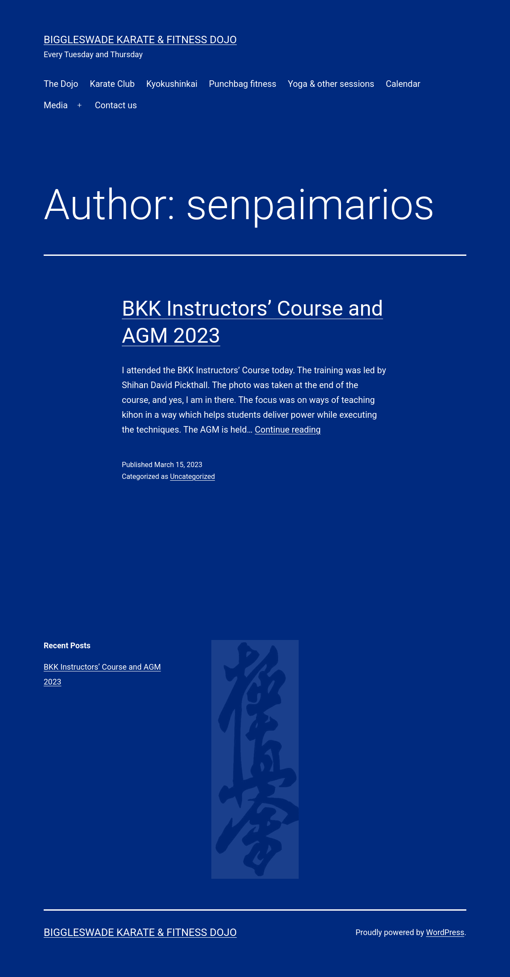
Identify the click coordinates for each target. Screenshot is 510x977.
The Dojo (61, 84)
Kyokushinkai (171, 84)
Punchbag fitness (242, 84)
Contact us (116, 105)
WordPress (445, 932)
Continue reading (288, 429)
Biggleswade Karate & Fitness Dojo (140, 40)
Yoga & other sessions (331, 84)
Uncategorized (192, 476)
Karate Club (112, 84)
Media (56, 105)
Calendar (403, 84)
